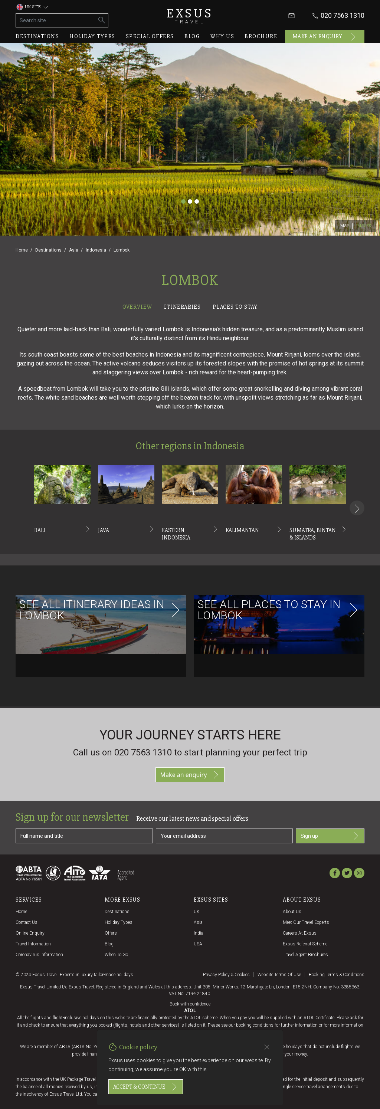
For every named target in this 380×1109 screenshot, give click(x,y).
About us (292, 911)
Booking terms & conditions (336, 974)
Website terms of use (279, 974)
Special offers (150, 36)
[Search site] (56, 20)
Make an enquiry (324, 36)
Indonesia (96, 250)
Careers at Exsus (300, 933)
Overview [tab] (137, 307)
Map (344, 226)
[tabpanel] (190, 510)
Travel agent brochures (305, 954)
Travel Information (33, 943)
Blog (192, 36)
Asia (73, 250)
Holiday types (92, 36)
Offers (111, 933)
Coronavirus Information (39, 954)
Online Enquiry (30, 933)
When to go (116, 954)
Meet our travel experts (306, 922)
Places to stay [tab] (235, 307)
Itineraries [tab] (182, 307)
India (198, 933)
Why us (222, 36)
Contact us (26, 922)
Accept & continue (145, 1086)
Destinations (37, 36)
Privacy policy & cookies (226, 974)
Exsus (190, 15)
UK (197, 911)
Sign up (330, 836)
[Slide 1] (183, 201)
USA (198, 943)
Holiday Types (118, 922)
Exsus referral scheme (305, 943)
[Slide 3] (196, 201)
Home (22, 250)
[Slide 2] (190, 201)
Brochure (261, 36)
